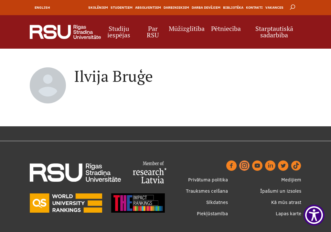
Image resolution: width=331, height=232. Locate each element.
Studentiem (122, 7)
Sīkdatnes (217, 202)
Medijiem (291, 179)
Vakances (274, 7)
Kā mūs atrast (286, 202)
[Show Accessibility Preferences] (314, 215)
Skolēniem (98, 7)
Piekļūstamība (212, 213)
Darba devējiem (206, 7)
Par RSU (153, 31)
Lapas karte (288, 213)
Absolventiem (148, 7)
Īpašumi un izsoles (280, 191)
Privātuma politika (208, 179)
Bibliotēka (233, 7)
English (42, 7)
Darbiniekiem (176, 7)
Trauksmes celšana (207, 191)
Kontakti (254, 7)
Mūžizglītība (187, 28)
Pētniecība (226, 28)
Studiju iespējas (118, 31)
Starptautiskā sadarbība (274, 31)
